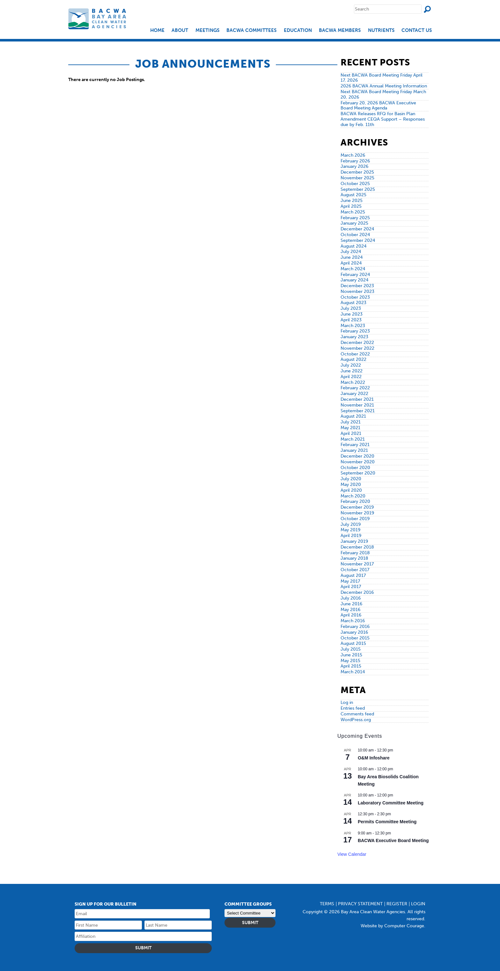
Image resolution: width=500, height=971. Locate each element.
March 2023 (353, 325)
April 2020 (351, 490)
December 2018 (357, 547)
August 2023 (353, 302)
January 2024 (354, 280)
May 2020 (351, 484)
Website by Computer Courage (392, 926)
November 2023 (357, 291)
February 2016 (355, 626)
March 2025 (353, 212)
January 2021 (354, 450)
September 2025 (358, 189)
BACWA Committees (251, 30)
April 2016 (351, 615)
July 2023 (351, 308)
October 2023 (355, 297)
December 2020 (357, 456)
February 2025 (355, 217)
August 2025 (353, 195)
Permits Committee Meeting (387, 821)
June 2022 (352, 371)
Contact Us (416, 30)
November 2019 (357, 513)
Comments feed (357, 714)
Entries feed (353, 708)
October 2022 (355, 354)
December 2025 (357, 172)
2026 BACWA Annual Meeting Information (384, 86)
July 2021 (351, 422)
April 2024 (351, 263)
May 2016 (350, 609)
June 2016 (351, 604)
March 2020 (353, 496)
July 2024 (351, 251)
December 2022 (357, 342)
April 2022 (351, 376)
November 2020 (358, 462)
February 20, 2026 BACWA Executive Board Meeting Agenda (378, 105)
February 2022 (355, 388)
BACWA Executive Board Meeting (393, 840)
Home (157, 30)
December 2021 (357, 399)
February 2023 (355, 331)
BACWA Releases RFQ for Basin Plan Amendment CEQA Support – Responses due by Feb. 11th (383, 119)
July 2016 (351, 598)
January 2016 (354, 632)
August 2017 (353, 575)
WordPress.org (356, 719)
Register (396, 904)
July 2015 (351, 649)
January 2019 (354, 541)
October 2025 (355, 183)
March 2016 (353, 621)
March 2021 (353, 439)
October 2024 (355, 234)
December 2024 (357, 229)
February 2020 (355, 501)
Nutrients (381, 30)
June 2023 (352, 314)
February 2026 (355, 161)
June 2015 (351, 655)
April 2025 (351, 206)
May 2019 (350, 530)
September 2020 (358, 473)
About (180, 30)
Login (418, 904)
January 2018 (354, 558)
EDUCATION (298, 30)
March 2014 (353, 672)
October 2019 (355, 518)
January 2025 (354, 223)
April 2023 (351, 320)
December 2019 (357, 507)
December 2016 (357, 592)
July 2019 (351, 524)
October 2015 (355, 638)
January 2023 (354, 337)
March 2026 (353, 155)
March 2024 (353, 269)
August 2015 (353, 643)
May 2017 (350, 581)
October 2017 (355, 569)
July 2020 (351, 479)
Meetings (207, 30)
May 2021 (350, 427)
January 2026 (354, 166)
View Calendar (351, 854)
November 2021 (357, 405)
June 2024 (352, 257)
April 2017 (351, 586)
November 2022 (357, 348)
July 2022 (351, 365)
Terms (327, 904)
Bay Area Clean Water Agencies (98, 18)
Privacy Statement (360, 904)
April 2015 (351, 666)
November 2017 (357, 564)
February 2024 (355, 274)
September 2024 (358, 240)
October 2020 (355, 467)
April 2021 (351, 433)
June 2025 (352, 200)
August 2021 (353, 416)
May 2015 (350, 660)
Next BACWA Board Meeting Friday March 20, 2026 (383, 94)
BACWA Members (340, 30)
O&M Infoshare (374, 757)
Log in (347, 702)
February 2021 (355, 444)
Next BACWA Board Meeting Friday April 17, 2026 (382, 77)
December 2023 (357, 285)
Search (427, 9)
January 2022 (354, 393)
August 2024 (353, 246)
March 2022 (353, 382)
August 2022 (353, 359)
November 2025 (357, 178)
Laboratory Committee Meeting (390, 802)
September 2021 (358, 411)
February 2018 (355, 553)
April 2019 (351, 535)
